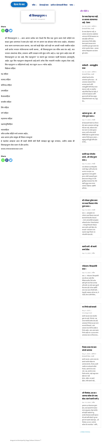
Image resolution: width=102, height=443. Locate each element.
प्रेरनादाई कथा (44, 5)
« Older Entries (85, 432)
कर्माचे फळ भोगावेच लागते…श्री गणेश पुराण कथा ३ (89, 157)
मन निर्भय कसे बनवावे (89, 307)
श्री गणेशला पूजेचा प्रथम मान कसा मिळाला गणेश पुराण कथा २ (90, 203)
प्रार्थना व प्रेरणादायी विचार (59, 5)
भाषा (71, 5)
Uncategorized (41, 19)
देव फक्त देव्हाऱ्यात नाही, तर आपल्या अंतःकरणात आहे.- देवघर (90, 19)
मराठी (92, 29)
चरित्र (33, 5)
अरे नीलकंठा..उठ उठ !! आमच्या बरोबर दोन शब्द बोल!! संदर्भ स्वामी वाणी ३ (90, 396)
